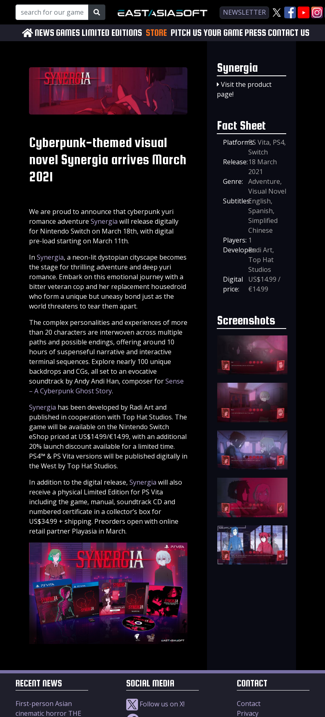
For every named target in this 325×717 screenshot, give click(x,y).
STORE (156, 32)
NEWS (44, 33)
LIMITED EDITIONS (112, 33)
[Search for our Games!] (52, 12)
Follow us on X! (155, 703)
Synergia (104, 221)
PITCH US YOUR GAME (207, 33)
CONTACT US (288, 33)
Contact (248, 703)
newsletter (244, 12)
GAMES (68, 33)
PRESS (255, 33)
